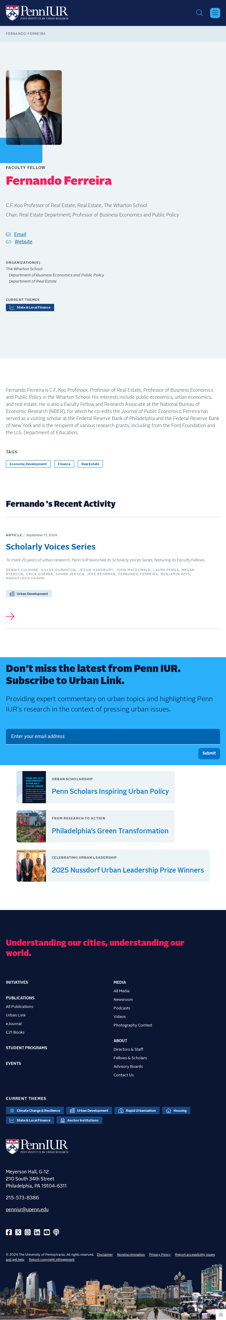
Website (23, 242)
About (120, 1041)
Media (120, 982)
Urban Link (16, 1015)
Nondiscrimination (131, 1254)
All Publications (19, 1007)
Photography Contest (133, 1025)
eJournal (13, 1024)
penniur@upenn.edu (27, 1209)
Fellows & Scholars (130, 1058)
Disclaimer (105, 1254)
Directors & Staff (128, 1049)
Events (13, 1064)
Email (20, 234)
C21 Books (15, 1032)
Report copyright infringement (51, 1259)
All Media (121, 991)
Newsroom (123, 1000)
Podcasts (122, 1008)
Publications (20, 998)
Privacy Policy (160, 1254)
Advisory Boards (128, 1067)
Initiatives (17, 982)
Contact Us (124, 1075)
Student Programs (26, 1048)
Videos (120, 1017)
